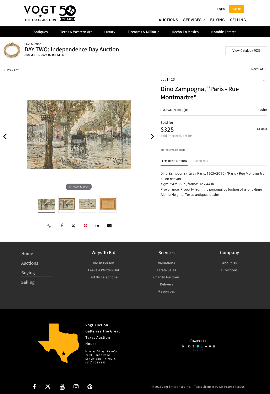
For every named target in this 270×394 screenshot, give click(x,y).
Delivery (166, 284)
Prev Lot (11, 70)
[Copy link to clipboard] (49, 225)
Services (194, 19)
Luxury (109, 31)
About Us (229, 262)
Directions (229, 269)
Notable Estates (223, 31)
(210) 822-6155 (95, 362)
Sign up (237, 9)
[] (262, 128)
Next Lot (258, 69)
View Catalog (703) (246, 51)
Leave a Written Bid (103, 269)
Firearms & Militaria (143, 31)
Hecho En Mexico (185, 31)
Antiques (41, 31)
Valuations (166, 262)
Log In (221, 9)
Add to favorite (264, 79)
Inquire (261, 109)
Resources (166, 291)
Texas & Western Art (76, 31)
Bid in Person (103, 262)
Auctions (168, 19)
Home (27, 253)
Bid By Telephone (104, 276)
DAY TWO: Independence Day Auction (72, 49)
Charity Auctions (166, 276)
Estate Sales (166, 269)
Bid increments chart (173, 149)
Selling (238, 19)
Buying (217, 19)
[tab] (174, 162)
